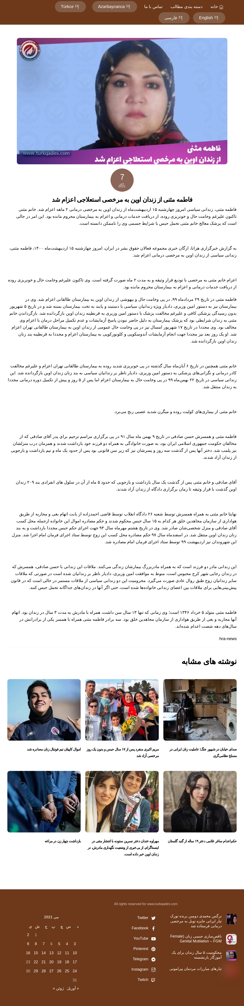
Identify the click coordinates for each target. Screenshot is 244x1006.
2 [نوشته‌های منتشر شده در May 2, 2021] (28, 935)
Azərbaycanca (114, 6)
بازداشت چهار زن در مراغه (63, 841)
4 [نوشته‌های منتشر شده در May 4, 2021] (67, 944)
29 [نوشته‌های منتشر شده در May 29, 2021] (36, 971)
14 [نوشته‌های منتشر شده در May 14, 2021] (43, 953)
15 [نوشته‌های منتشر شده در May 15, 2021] (36, 953)
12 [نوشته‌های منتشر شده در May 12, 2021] (59, 953)
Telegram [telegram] (145, 959)
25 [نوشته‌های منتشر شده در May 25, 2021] (67, 971)
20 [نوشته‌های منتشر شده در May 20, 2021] (51, 962)
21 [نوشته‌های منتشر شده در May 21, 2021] (43, 962)
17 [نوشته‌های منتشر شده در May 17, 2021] (75, 962)
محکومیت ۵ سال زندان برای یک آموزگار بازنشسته (197, 954)
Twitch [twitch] (147, 980)
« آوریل (73, 988)
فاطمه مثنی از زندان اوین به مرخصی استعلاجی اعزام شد (122, 199)
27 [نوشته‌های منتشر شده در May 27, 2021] (51, 971)
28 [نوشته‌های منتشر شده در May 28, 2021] (43, 971)
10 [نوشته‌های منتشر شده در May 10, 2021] (75, 953)
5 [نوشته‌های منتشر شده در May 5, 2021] (59, 944)
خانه (217, 6)
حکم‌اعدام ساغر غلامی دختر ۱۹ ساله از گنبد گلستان (202, 841)
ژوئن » (58, 988)
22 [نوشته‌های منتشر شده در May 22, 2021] (36, 962)
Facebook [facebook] (145, 928)
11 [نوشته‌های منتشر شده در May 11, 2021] (67, 953)
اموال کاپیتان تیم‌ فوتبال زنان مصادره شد (54, 749)
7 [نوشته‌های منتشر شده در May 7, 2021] (44, 944)
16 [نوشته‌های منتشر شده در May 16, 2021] (28, 953)
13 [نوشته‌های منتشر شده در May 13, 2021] (51, 953)
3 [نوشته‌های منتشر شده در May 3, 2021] (75, 944)
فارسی (173, 17)
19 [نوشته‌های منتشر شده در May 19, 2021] (59, 962)
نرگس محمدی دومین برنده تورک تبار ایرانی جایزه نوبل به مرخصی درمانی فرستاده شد (196, 921)
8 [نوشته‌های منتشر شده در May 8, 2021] (36, 944)
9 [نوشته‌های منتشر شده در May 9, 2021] (28, 944)
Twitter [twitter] (147, 918)
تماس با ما (153, 6)
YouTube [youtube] (145, 938)
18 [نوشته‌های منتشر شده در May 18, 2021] (67, 962)
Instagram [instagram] (144, 969)
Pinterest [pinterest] (145, 949)
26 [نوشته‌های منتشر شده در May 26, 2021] (59, 971)
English (209, 17)
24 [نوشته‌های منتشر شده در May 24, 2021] (75, 971)
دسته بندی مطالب (186, 6)
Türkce (70, 6)
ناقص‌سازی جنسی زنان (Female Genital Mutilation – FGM (196, 938)
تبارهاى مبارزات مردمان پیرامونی (195, 969)
